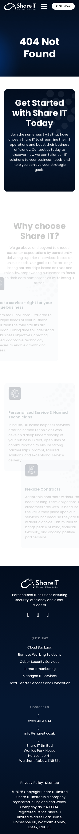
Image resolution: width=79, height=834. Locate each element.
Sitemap (52, 782)
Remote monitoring (39, 668)
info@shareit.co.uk (39, 733)
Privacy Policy (31, 782)
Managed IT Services (40, 675)
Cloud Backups (39, 647)
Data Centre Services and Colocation (39, 683)
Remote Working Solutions (39, 654)
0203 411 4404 (39, 721)
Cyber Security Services (39, 661)
